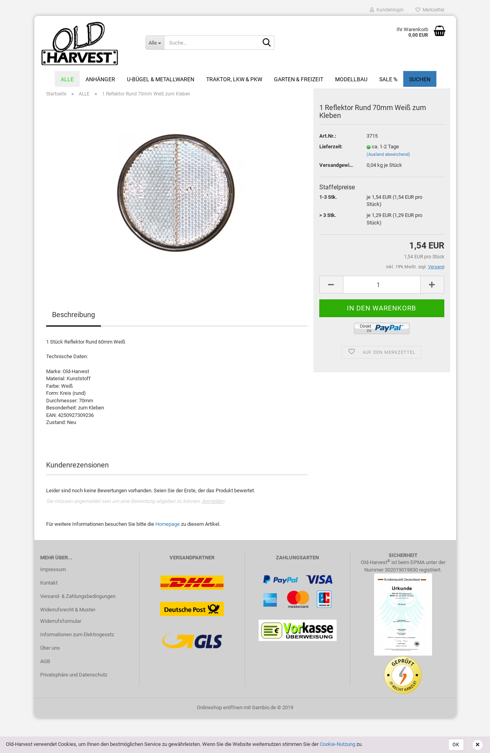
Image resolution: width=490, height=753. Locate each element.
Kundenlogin (387, 10)
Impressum (53, 574)
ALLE (67, 79)
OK (456, 744)
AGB (45, 666)
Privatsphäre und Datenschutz (73, 679)
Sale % (388, 79)
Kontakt (49, 587)
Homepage (167, 528)
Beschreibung (73, 319)
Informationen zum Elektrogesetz (77, 639)
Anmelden (213, 506)
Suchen (419, 79)
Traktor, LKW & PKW (234, 79)
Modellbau (351, 79)
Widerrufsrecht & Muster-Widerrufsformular (68, 620)
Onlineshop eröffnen (219, 712)
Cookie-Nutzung (337, 744)
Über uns (50, 652)
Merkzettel (429, 10)
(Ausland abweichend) (388, 158)
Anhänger (100, 79)
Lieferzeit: (331, 151)
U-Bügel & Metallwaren (160, 79)
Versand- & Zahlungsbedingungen (78, 601)
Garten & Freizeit (298, 79)
